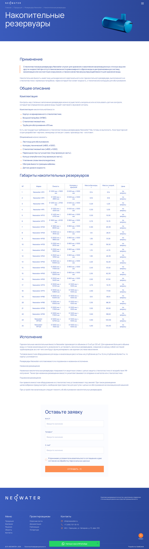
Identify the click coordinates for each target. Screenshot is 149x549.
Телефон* (48, 432)
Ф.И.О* (47, 419)
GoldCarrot (140, 547)
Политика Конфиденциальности (35, 547)
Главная (8, 7)
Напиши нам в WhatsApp (74, 543)
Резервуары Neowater (33, 7)
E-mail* (48, 445)
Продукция (18, 7)
